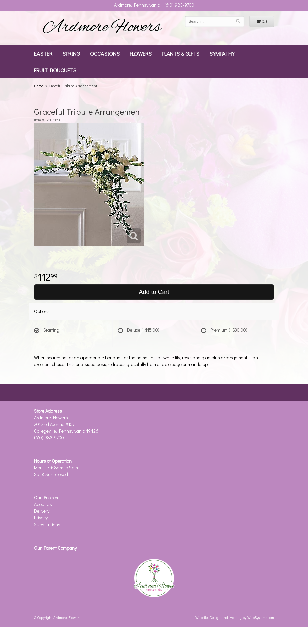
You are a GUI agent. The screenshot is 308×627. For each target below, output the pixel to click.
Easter (43, 53)
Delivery (41, 511)
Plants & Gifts (180, 53)
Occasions (105, 53)
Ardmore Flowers (102, 27)
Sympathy (221, 53)
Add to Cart (154, 292)
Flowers (141, 53)
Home (38, 85)
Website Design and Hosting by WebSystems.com (234, 617)
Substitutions (47, 524)
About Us (43, 504)
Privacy (41, 517)
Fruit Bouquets (55, 70)
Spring (71, 53)
